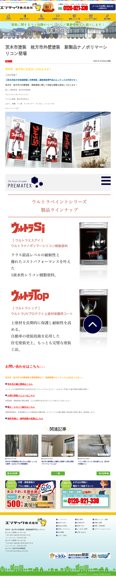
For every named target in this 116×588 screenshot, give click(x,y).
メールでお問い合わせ (102, 7)
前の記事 (102, 473)
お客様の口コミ (57, 19)
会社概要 (61, 532)
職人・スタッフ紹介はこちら (21, 407)
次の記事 (13, 473)
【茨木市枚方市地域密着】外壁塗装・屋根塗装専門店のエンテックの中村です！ (41, 80)
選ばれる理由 (62, 526)
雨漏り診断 (98, 522)
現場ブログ (9, 61)
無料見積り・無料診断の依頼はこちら (25, 418)
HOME (8, 19)
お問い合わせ (81, 532)
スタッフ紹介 (62, 535)
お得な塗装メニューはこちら (21, 395)
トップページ (62, 519)
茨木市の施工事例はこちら (20, 384)
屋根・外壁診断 (99, 526)
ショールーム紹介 (90, 19)
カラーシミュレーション (102, 529)
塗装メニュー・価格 (101, 519)
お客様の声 (80, 522)
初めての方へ (25, 19)
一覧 (58, 473)
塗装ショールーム (64, 529)
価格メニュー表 (74, 19)
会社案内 (41, 19)
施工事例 (107, 19)
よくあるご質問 (82, 529)
